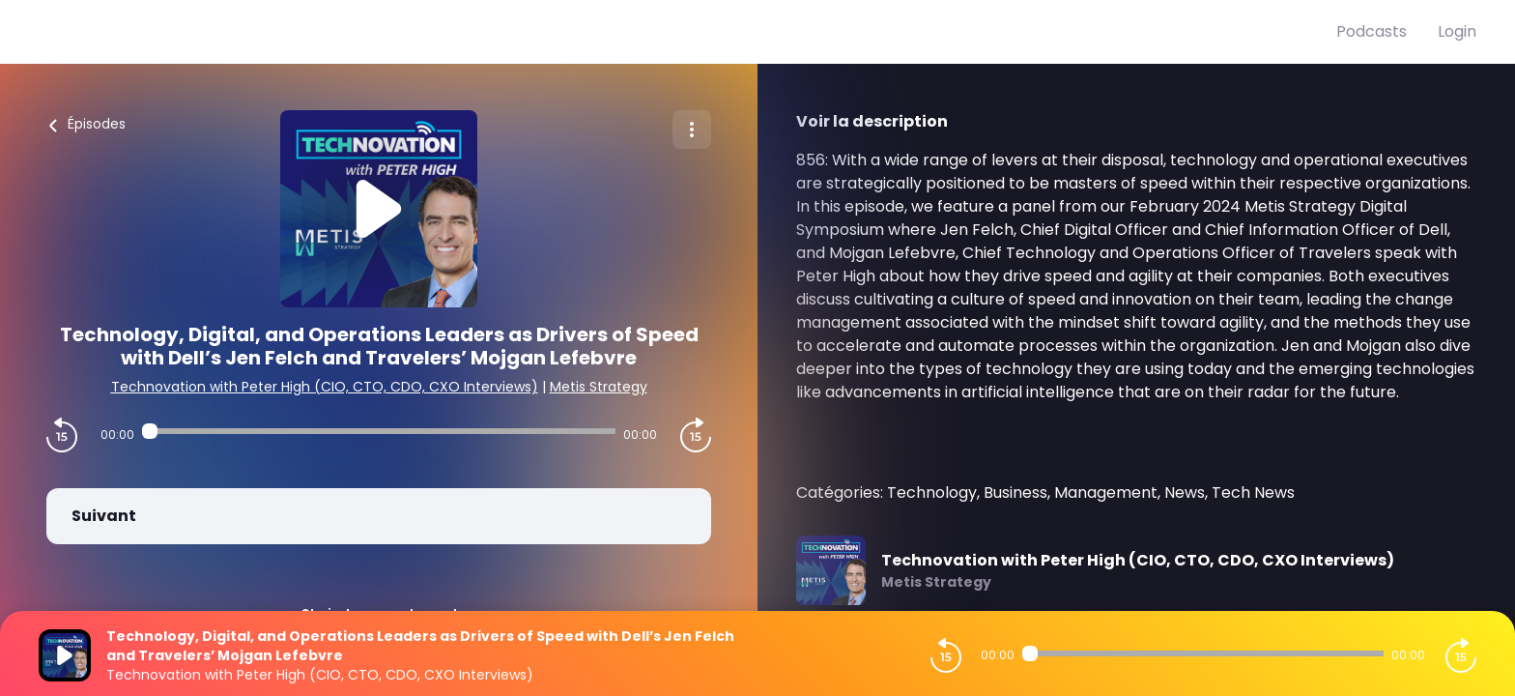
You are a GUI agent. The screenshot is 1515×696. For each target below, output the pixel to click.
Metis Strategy (598, 386)
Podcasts (1371, 31)
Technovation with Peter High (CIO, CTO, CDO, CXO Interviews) (324, 386)
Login (1457, 31)
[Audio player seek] (378, 431)
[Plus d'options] (691, 129)
